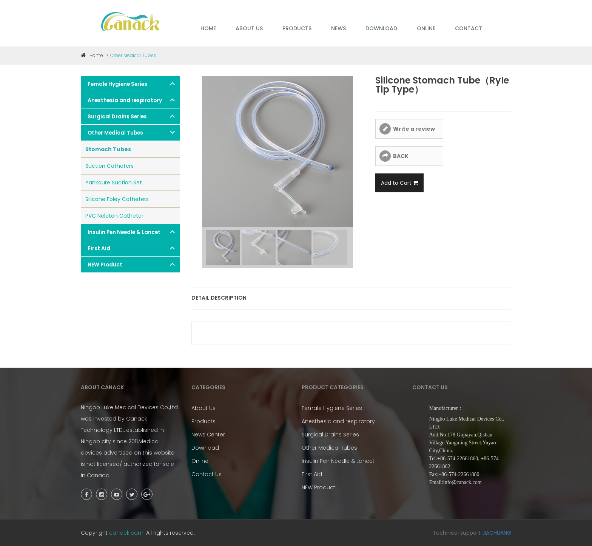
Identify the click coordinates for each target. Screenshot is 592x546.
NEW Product (105, 264)
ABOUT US (249, 28)
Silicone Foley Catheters (117, 199)
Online (199, 461)
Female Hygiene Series (117, 84)
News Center (208, 434)
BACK (401, 156)
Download (205, 448)
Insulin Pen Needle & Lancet (124, 232)
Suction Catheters (109, 166)
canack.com (126, 533)
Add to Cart (399, 183)
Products (203, 421)
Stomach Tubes (108, 149)
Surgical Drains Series (117, 116)
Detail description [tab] (219, 298)
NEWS (338, 28)
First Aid (99, 248)
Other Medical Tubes (115, 132)
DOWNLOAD (381, 28)
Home (92, 55)
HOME (208, 28)
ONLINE (426, 28)
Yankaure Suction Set (113, 182)
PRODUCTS (296, 28)
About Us (203, 408)
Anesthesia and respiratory (125, 100)
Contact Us (206, 474)
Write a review (414, 129)
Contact (468, 28)
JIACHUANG (496, 533)
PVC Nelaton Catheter (114, 216)
